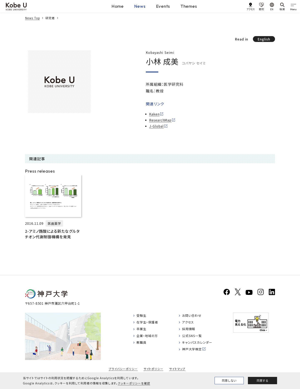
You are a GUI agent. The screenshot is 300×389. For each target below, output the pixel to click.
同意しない (229, 380)
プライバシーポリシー (123, 370)
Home (111, 6)
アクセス (190, 323)
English (263, 39)
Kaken (154, 114)
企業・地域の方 (148, 337)
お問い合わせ (194, 316)
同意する (262, 380)
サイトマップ (177, 370)
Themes (191, 6)
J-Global (156, 126)
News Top (32, 18)
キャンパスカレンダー (200, 344)
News (136, 6)
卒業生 (142, 330)
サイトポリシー (153, 370)
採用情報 (191, 330)
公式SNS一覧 (194, 337)
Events (162, 6)
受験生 (142, 316)
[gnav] (294, 6)
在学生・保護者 (148, 323)
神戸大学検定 (194, 351)
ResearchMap (160, 120)
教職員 (142, 344)
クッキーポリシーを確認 (134, 383)
